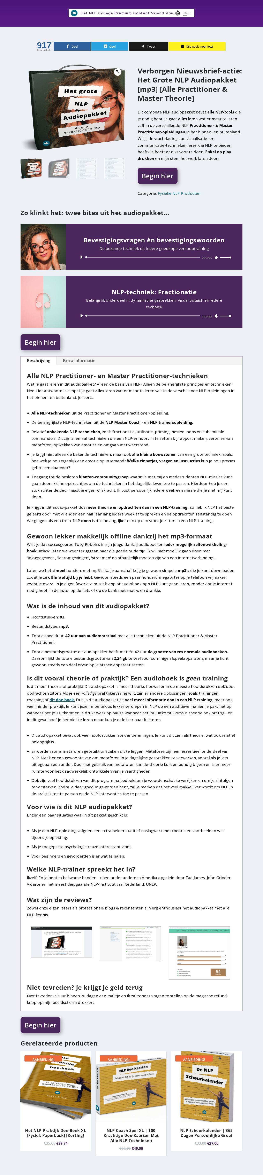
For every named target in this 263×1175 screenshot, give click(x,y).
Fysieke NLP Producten (179, 193)
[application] (154, 257)
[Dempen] (216, 257)
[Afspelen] (81, 257)
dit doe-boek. (62, 699)
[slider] (143, 257)
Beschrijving (38, 360)
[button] (117, 72)
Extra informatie (79, 360)
